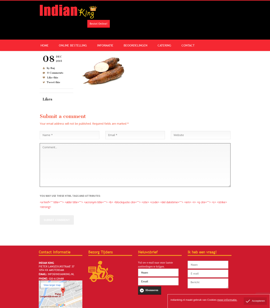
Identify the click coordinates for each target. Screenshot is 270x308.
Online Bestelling (73, 45)
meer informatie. (227, 300)
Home (44, 45)
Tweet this (53, 82)
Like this (52, 77)
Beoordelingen (135, 45)
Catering (164, 45)
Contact (188, 45)
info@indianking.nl (61, 274)
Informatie (105, 45)
